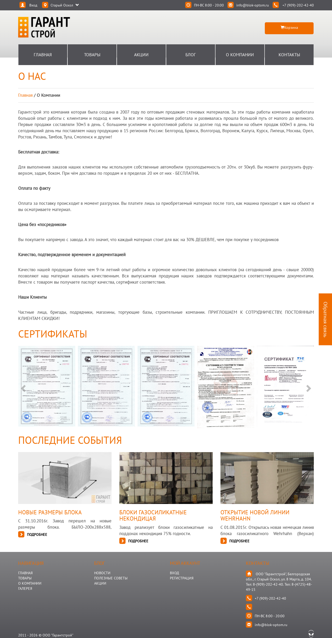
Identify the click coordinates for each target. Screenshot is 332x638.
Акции (141, 55)
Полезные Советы (111, 578)
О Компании (240, 55)
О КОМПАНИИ (30, 583)
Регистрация (181, 578)
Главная (43, 55)
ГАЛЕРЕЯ (25, 588)
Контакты (289, 55)
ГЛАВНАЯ (25, 573)
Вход (174, 573)
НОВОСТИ (102, 573)
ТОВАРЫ (25, 578)
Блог (190, 55)
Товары (92, 55)
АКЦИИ (100, 583)
